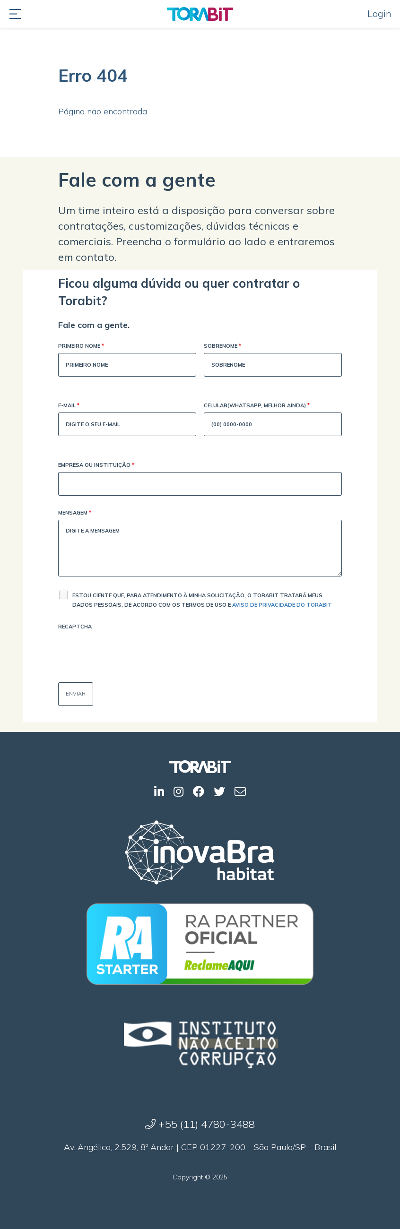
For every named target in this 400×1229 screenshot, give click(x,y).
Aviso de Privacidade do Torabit (282, 605)
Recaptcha (75, 626)
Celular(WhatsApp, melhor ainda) (257, 406)
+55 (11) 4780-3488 (200, 1124)
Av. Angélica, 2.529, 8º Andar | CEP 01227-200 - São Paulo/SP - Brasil (200, 1147)
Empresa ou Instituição (96, 466)
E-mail (68, 406)
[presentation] (130, 652)
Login (379, 13)
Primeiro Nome (81, 347)
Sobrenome (222, 347)
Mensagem (74, 513)
